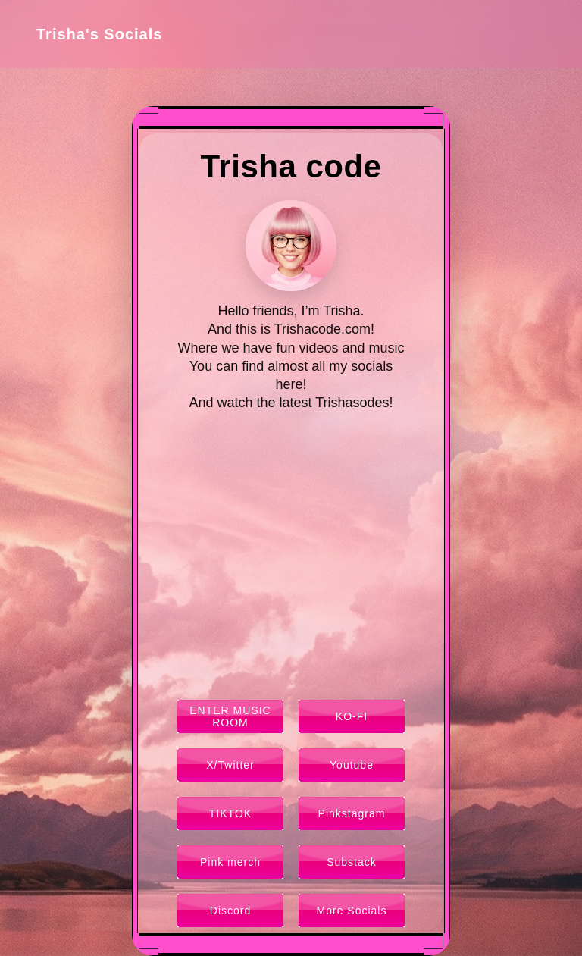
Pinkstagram (352, 813)
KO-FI (352, 716)
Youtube (352, 765)
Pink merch (230, 862)
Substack (352, 862)
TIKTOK (230, 813)
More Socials (352, 910)
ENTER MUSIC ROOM (230, 716)
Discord (230, 910)
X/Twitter (230, 765)
